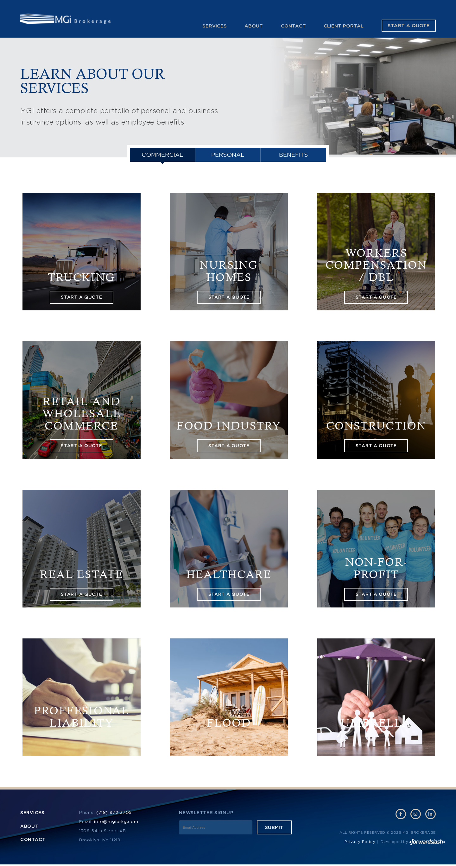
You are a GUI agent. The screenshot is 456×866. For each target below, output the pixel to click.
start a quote (81, 298)
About (253, 25)
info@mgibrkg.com (116, 823)
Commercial (162, 156)
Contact (293, 25)
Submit (274, 829)
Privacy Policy (360, 843)
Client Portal (344, 25)
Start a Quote (409, 25)
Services (214, 25)
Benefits (293, 156)
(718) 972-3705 (114, 814)
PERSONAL (228, 156)
